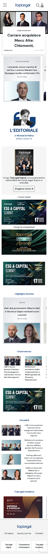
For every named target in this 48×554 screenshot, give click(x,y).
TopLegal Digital (8, 546)
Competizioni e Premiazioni (24, 546)
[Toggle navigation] (4, 5)
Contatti (39, 533)
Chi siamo (9, 533)
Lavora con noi (24, 533)
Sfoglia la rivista (24, 188)
